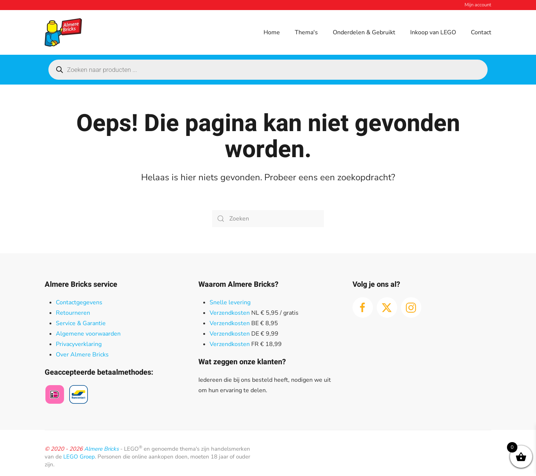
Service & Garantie (81, 323)
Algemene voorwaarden (88, 334)
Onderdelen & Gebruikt (364, 32)
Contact (481, 32)
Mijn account (478, 4)
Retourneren (73, 313)
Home (272, 32)
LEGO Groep (79, 456)
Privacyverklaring (79, 344)
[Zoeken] (268, 218)
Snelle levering (230, 302)
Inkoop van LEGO (433, 32)
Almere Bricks (101, 449)
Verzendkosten (230, 313)
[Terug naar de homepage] (63, 32)
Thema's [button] (306, 32)
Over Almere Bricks (82, 354)
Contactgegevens (79, 302)
